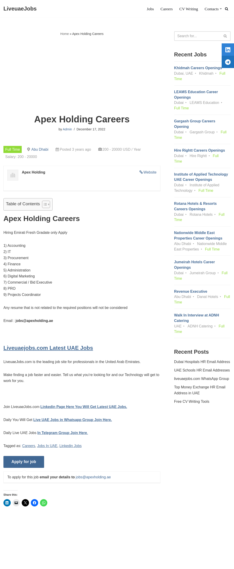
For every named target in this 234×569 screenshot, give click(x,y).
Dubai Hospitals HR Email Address (202, 364)
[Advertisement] (81, 76)
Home (64, 34)
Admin (67, 129)
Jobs (149, 9)
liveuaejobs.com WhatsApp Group (201, 381)
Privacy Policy (39, 552)
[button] (221, 9)
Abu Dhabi (40, 149)
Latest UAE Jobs (48, 349)
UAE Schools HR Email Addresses (202, 372)
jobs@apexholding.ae (93, 479)
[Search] (226, 9)
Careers (166, 9)
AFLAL (59, 563)
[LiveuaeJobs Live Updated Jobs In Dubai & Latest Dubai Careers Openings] (20, 8)
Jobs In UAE (47, 448)
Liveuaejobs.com (17, 563)
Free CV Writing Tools (192, 404)
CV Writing (188, 9)
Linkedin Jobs (71, 448)
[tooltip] (228, 49)
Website (150, 172)
